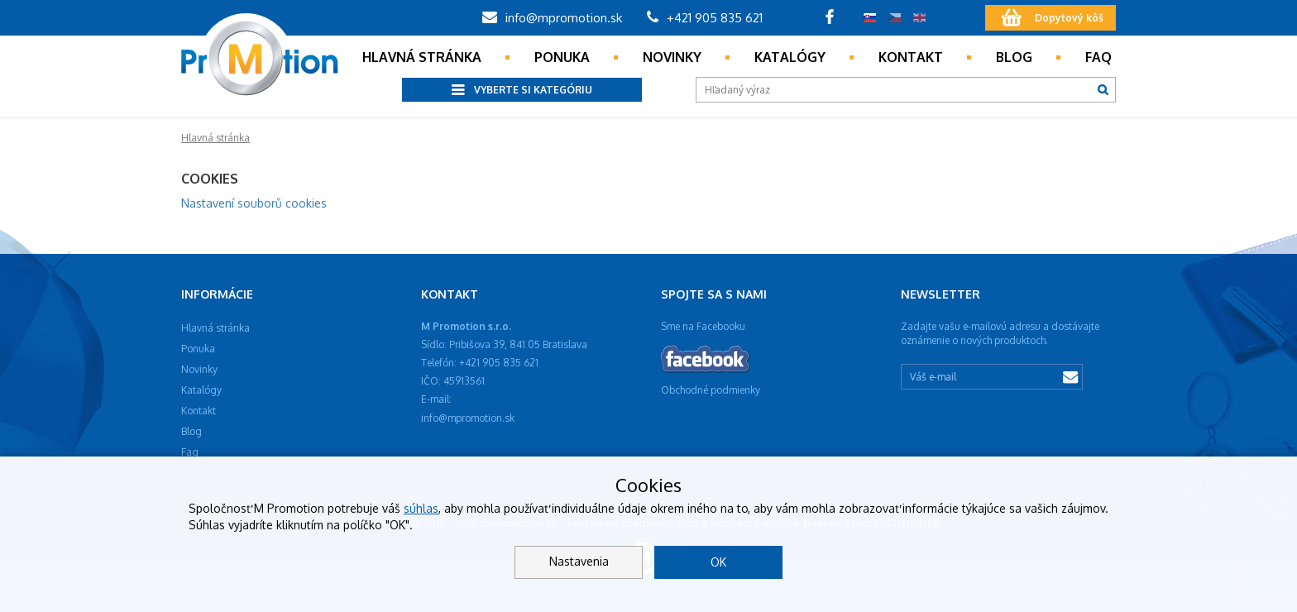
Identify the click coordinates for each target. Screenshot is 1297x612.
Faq (1098, 57)
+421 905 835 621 (705, 18)
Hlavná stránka (421, 57)
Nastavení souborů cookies (254, 203)
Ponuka (562, 57)
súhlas (421, 508)
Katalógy (790, 57)
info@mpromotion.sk (552, 18)
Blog (1014, 57)
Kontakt (910, 57)
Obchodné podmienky (710, 390)
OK (718, 562)
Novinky (672, 57)
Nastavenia (579, 561)
